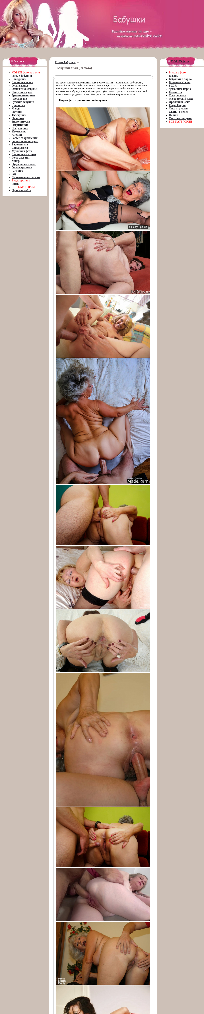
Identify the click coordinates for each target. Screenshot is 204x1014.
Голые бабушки (65, 62)
